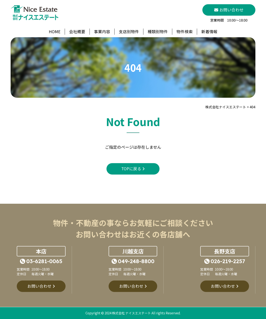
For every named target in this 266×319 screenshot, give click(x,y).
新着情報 (209, 31)
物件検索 (184, 31)
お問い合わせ (39, 295)
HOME (54, 31)
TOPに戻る (131, 178)
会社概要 (77, 31)
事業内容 (102, 31)
